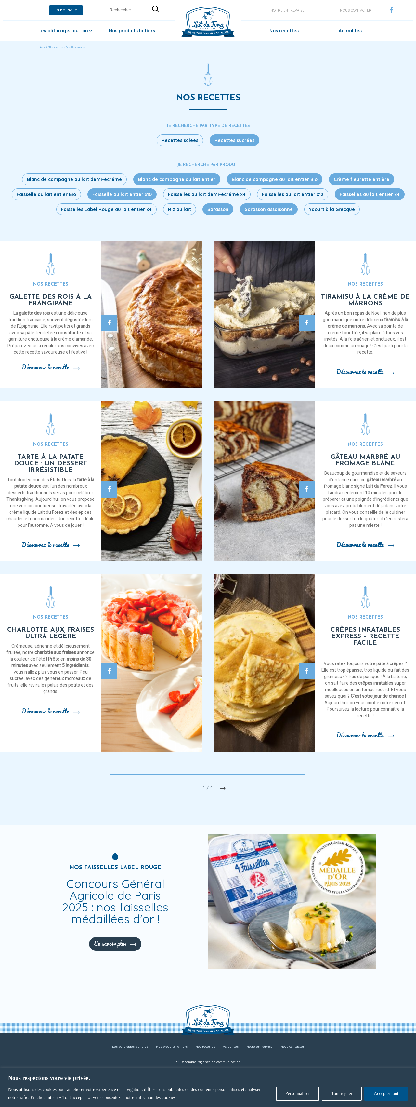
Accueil (43, 47)
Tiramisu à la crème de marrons (365, 300)
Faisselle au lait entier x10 (122, 194)
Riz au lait (179, 209)
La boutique (66, 9)
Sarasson (217, 209)
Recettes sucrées (234, 140)
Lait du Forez (379, 486)
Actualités (350, 31)
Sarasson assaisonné (269, 209)
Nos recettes (284, 31)
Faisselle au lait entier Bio (46, 194)
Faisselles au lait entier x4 (370, 194)
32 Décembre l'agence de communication (208, 1062)
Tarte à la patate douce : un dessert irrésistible (50, 463)
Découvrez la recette (51, 367)
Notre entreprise (287, 10)
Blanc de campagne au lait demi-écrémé (74, 179)
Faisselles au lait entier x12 (292, 194)
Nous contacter (355, 10)
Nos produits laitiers (132, 31)
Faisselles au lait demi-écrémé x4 (207, 194)
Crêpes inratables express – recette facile (365, 636)
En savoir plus (115, 943)
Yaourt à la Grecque (332, 209)
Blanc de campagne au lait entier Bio (275, 179)
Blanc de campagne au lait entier (176, 179)
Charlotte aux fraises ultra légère (50, 633)
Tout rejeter (341, 1093)
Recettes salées (180, 140)
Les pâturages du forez (65, 31)
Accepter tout (386, 1093)
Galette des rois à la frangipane (50, 300)
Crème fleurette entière (361, 179)
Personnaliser (297, 1093)
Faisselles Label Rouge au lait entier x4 (106, 209)
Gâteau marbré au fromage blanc (365, 460)
